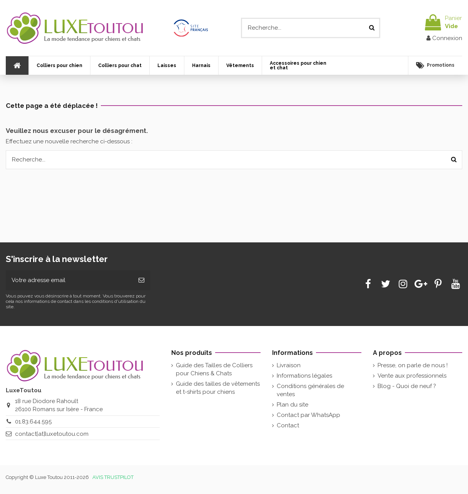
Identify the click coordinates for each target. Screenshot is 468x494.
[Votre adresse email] (69, 280)
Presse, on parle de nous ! (413, 365)
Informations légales (304, 375)
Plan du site (292, 404)
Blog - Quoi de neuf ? (407, 386)
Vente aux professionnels (412, 375)
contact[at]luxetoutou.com (52, 433)
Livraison (289, 365)
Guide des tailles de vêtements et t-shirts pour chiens (218, 387)
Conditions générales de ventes (310, 390)
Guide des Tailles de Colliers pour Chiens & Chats (214, 369)
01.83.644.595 (33, 421)
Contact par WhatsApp (308, 415)
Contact (288, 425)
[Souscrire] (141, 280)
